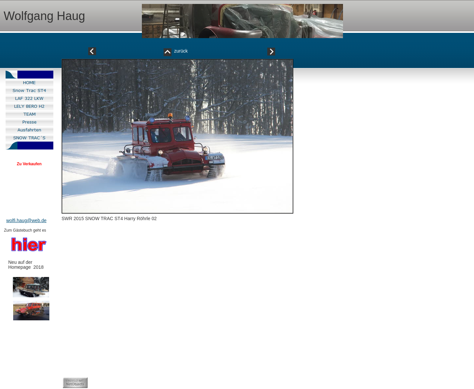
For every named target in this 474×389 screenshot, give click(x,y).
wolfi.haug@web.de (26, 220)
